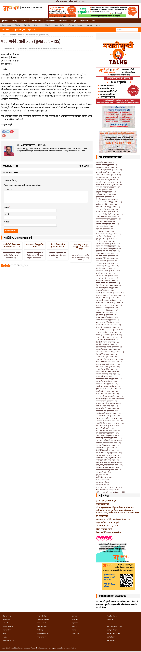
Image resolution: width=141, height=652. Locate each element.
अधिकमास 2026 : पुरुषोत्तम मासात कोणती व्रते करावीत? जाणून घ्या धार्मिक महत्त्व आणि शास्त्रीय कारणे (117, 511)
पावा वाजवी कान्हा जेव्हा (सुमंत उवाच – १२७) (109, 470)
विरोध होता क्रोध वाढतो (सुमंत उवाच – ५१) (108, 285)
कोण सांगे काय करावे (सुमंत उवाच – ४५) (108, 270)
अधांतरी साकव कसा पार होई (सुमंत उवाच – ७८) (110, 352)
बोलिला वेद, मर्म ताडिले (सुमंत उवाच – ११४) (109, 438)
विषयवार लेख (37, 25)
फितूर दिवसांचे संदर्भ (104, 529)
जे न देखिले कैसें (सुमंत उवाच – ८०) (106, 357)
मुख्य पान (4, 21)
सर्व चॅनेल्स (24, 21)
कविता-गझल (75, 633)
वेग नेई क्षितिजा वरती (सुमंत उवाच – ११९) (108, 450)
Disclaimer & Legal (8, 640)
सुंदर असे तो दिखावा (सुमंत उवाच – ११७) (108, 445)
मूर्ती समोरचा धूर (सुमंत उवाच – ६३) (106, 315)
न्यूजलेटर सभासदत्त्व (8, 626)
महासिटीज (75, 623)
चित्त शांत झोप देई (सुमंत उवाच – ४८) (107, 278)
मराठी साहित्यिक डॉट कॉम (113, 633)
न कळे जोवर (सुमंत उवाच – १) (105, 162)
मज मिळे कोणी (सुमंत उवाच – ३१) (106, 236)
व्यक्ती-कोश (75, 619)
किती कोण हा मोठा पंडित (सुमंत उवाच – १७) (109, 202)
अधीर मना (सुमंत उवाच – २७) (104, 226)
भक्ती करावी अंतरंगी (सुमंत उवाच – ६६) (107, 322)
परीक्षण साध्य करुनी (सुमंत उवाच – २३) (107, 216)
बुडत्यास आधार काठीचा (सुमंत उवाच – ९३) (108, 389)
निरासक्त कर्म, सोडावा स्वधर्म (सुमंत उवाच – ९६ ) (110, 396)
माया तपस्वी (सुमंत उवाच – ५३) (105, 290)
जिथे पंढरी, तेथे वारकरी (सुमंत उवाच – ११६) (108, 443)
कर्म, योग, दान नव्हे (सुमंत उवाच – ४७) (107, 275)
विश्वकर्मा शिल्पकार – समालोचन (108, 532)
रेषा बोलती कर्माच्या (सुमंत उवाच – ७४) (107, 342)
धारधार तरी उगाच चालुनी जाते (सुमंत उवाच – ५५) (110, 295)
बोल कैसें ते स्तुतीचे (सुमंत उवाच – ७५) (107, 344)
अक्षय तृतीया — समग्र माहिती (107, 522)
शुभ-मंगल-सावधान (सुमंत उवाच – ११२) (107, 433)
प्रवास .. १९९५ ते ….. (42, 623)
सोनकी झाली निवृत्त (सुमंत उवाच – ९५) (107, 394)
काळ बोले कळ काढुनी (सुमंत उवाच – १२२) (108, 457)
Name (6, 207)
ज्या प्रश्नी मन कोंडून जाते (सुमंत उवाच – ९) (108, 182)
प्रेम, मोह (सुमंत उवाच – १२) (104, 189)
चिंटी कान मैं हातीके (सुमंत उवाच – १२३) (107, 460)
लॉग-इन (73, 21)
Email (6, 214)
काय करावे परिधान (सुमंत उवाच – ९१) (107, 384)
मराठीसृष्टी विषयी (36, 21)
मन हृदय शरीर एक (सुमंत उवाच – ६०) (107, 307)
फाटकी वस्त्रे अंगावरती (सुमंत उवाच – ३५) (108, 246)
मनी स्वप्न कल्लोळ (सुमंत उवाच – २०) (107, 209)
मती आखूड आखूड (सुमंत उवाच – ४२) (107, 263)
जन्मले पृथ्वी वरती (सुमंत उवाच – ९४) (107, 391)
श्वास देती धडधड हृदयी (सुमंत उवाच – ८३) (108, 364)
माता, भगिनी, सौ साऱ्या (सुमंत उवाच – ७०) (108, 332)
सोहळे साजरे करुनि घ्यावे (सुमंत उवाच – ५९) (109, 305)
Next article (84, 166)
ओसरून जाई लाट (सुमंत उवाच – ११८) (107, 448)
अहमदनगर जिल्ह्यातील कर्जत (35, 245)
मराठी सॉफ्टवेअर (41, 637)
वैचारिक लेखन (53, 48)
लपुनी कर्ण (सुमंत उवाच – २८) (104, 229)
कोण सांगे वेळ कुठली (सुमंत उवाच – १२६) (108, 467)
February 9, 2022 (9, 48)
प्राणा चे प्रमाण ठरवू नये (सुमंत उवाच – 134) (109, 487)
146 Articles (42, 145)
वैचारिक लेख (27, 25)
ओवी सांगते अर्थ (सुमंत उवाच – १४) (106, 194)
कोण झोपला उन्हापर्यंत (102, 484)
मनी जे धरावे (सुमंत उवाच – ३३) (105, 241)
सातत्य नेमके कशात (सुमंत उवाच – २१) (107, 211)
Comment (8, 189)
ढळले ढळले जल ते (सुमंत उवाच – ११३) (107, 435)
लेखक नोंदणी (63, 21)
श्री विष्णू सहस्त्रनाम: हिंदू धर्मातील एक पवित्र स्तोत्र (115, 507)
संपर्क (93, 21)
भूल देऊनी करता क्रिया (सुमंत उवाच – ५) (108, 172)
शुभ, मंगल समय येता (102, 475)
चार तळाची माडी (102, 504)
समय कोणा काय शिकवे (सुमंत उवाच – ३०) (108, 234)
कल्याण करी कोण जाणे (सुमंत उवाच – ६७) (108, 325)
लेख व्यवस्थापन (50, 21)
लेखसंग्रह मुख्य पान (6, 25)
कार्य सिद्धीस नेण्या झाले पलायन (105, 477)
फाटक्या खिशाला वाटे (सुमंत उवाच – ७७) (108, 349)
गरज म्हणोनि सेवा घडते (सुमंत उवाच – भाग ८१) (109, 359)
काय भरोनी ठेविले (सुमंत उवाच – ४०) (107, 258)
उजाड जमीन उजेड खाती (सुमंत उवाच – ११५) (109, 440)
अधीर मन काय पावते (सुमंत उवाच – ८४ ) (108, 366)
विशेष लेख (17, 25)
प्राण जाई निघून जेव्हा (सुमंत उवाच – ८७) (108, 374)
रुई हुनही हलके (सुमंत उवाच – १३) (106, 192)
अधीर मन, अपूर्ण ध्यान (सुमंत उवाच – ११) (108, 187)
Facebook (110, 619)
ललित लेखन (46, 48)
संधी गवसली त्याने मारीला (103, 472)
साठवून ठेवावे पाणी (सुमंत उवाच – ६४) (107, 317)
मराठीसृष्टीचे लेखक (42, 616)
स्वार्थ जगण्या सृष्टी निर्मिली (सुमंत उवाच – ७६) (109, 347)
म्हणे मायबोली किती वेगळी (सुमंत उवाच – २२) (109, 214)
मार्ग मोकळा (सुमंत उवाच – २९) (105, 231)
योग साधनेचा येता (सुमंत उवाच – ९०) (106, 381)
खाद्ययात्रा (74, 626)
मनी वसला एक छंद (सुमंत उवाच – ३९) (107, 256)
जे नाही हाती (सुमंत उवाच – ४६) (105, 273)
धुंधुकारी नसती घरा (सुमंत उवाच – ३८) (107, 253)
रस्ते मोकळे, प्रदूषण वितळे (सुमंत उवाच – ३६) (109, 248)
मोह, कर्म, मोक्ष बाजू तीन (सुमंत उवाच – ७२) (109, 337)
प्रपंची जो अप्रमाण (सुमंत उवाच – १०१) (107, 406)
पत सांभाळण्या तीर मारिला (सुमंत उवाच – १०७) (109, 421)
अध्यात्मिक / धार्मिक (36, 48)
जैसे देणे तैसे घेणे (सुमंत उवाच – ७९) (106, 354)
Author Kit (6, 623)
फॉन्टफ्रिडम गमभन (111, 640)
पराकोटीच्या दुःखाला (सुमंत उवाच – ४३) (107, 266)
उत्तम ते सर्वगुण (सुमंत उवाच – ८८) (106, 376)
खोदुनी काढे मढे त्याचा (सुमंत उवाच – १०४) (108, 413)
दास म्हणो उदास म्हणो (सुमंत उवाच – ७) (107, 177)
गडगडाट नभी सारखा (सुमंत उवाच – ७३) (107, 339)
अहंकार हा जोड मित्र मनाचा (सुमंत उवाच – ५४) (110, 293)
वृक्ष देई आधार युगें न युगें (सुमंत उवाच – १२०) (109, 453)
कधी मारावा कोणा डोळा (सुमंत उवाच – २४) (108, 219)
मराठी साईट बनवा (41, 626)
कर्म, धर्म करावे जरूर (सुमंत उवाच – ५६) (108, 298)
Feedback (6, 637)
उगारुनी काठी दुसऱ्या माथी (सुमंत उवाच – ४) (109, 170)
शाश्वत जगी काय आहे (102, 480)
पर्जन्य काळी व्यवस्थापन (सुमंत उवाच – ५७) (108, 300)
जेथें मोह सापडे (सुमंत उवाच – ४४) (106, 268)
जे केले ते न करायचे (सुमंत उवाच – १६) (107, 199)
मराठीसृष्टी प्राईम (111, 637)
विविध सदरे (47, 25)
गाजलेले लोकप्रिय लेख (43, 633)
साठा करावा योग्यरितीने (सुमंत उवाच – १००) (108, 403)
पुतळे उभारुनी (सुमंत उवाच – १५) (105, 197)
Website (7, 222)
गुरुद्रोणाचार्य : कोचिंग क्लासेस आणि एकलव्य (113, 519)
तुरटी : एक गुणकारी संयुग (106, 500)
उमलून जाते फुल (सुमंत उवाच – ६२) (106, 312)
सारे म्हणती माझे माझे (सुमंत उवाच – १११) (108, 430)
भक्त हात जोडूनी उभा (102, 482)
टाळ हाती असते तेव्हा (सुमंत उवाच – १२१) (108, 455)
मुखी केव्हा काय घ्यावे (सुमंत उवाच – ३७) (108, 251)
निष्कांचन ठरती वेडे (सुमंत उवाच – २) (106, 165)
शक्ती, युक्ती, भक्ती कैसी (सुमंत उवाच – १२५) (109, 465)
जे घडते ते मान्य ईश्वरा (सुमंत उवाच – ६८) (108, 327)
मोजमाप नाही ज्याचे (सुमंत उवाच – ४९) (107, 280)
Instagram (110, 623)
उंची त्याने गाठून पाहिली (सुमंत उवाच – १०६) (109, 418)
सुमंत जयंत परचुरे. (22, 48)
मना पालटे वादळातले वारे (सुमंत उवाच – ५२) (109, 288)
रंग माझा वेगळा (102, 516)
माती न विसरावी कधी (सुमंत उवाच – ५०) (108, 283)
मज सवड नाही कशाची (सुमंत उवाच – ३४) (108, 243)
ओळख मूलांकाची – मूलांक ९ (107, 525)
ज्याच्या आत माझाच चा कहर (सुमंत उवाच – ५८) (110, 302)
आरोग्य (74, 630)
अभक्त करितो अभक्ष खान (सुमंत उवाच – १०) (109, 184)
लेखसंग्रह (14, 21)
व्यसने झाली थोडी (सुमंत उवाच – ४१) (106, 261)
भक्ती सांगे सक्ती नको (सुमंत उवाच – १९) (108, 207)
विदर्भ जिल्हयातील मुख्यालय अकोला (58, 245)
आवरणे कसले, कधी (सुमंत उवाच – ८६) (107, 371)
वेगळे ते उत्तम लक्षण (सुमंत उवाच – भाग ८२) (109, 362)
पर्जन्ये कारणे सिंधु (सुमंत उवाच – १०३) (107, 411)
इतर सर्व (98, 25)
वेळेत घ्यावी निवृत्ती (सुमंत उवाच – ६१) (107, 310)
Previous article (10, 166)
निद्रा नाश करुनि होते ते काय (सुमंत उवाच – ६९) (109, 330)
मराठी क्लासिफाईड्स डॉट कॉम (114, 626)
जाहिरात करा (84, 21)
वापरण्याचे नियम (7, 630)
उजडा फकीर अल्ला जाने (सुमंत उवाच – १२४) (109, 462)
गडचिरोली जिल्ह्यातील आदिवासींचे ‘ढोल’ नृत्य (11, 245)
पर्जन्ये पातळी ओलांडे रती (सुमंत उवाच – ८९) (109, 379)
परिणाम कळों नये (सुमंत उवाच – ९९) (106, 401)
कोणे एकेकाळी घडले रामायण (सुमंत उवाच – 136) (110, 492)
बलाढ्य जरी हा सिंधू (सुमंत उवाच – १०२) (107, 408)
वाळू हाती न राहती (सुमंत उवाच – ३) (106, 167)
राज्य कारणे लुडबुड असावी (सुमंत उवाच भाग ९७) (110, 398)
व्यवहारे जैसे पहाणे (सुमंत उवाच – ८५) (107, 369)
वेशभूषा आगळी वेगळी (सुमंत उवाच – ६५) (108, 320)
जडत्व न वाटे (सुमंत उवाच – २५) (105, 221)
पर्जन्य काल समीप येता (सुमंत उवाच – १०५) (108, 416)
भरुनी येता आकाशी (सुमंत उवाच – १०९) (107, 425)
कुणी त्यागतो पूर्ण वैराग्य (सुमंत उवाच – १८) (108, 204)
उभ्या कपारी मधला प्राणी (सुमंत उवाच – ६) (108, 175)
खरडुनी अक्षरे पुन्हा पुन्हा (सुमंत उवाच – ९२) (108, 386)
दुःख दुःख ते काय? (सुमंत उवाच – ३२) (106, 239)
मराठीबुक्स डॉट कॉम (112, 630)
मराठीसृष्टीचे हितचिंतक (43, 619)
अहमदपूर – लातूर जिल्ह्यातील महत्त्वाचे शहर (81, 246)
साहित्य (60, 48)
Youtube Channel (112, 616)
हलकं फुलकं (89, 25)
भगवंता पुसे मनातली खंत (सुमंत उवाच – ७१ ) (109, 335)
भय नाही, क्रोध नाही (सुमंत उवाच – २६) (107, 224)
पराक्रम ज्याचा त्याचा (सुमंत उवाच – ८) (107, 180)
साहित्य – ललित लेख (59, 25)
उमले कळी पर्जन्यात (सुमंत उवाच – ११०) (108, 428)
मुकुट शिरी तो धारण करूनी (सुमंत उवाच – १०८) (110, 423)
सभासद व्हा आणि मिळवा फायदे (112, 596)
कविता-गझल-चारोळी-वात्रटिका (75, 25)
